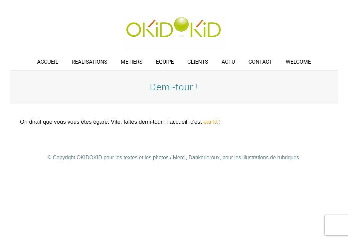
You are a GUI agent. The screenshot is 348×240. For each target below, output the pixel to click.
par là (210, 122)
